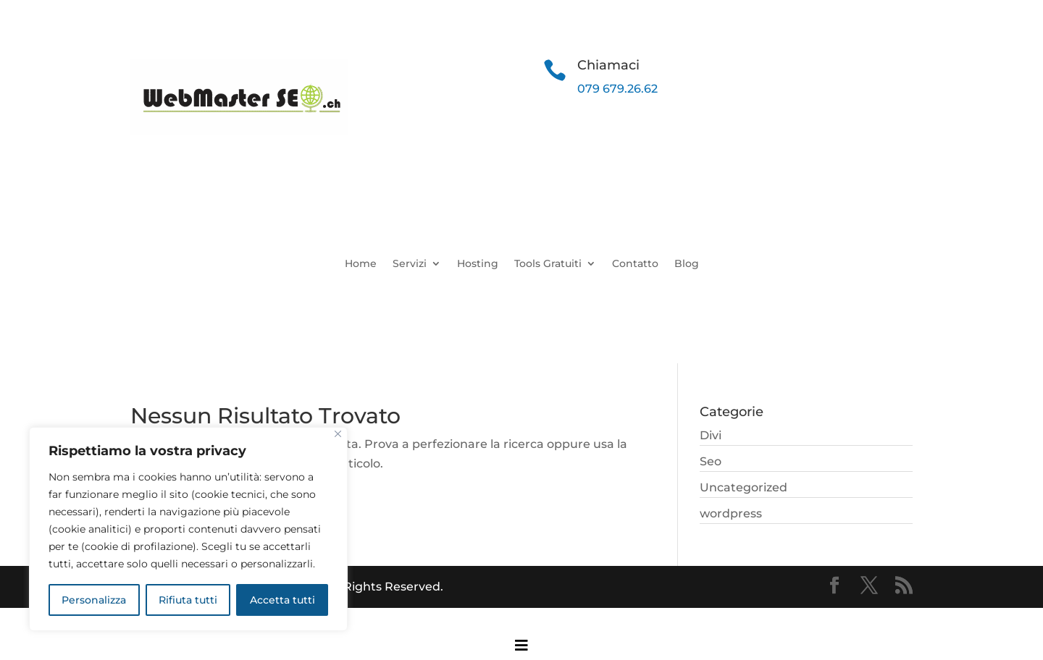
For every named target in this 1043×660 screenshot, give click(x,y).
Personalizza (94, 599)
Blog (686, 264)
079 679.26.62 (617, 89)
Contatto (635, 264)
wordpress (731, 513)
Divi (710, 435)
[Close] (338, 434)
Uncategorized (743, 487)
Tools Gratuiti (548, 264)
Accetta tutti (282, 599)
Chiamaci (608, 65)
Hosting (477, 264)
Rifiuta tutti (188, 599)
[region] (188, 529)
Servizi (410, 264)
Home (361, 264)
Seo (710, 461)
